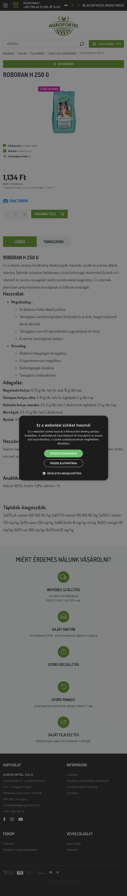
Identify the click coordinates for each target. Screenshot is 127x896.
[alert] (63, 448)
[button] (64, 473)
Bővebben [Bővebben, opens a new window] (63, 443)
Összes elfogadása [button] (63, 453)
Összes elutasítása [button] (63, 463)
